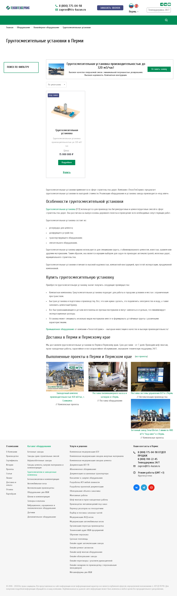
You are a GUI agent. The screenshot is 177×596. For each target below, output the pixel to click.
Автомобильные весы (37, 483)
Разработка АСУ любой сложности (85, 482)
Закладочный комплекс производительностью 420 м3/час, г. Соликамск (67, 397)
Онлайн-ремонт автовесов (81, 547)
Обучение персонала (79, 534)
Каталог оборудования (39, 446)
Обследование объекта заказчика (85, 491)
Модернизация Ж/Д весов (82, 517)
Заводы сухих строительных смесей (43, 456)
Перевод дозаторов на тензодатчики (86, 508)
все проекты (141, 356)
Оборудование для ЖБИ (38, 492)
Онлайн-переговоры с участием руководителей (91, 560)
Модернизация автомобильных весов (87, 521)
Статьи (9, 473)
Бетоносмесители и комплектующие (43, 479)
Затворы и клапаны (36, 501)
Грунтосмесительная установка (67, 132)
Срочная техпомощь (79, 539)
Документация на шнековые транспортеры (89, 473)
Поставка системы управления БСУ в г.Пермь (152, 393)
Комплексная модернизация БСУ (84, 451)
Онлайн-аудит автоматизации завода (87, 543)
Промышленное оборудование (60, 329)
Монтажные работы (78, 495)
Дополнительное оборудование (41, 517)
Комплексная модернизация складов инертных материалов (97, 456)
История (9, 465)
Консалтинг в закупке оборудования (86, 478)
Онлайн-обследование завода (83, 556)
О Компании (11, 451)
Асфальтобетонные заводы (39, 460)
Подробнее (67, 162)
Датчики (31, 512)
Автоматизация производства (40, 488)
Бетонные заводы (35, 451)
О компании (12, 446)
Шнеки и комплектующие (38, 496)
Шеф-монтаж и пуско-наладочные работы (89, 499)
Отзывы (9, 489)
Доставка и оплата (11, 483)
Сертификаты (12, 460)
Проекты (10, 469)
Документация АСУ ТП (79, 465)
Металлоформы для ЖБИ (81, 572)
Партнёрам (11, 493)
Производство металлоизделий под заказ (88, 504)
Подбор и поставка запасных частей (86, 512)
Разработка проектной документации (86, 486)
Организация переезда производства (87, 526)
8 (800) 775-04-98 (70, 6)
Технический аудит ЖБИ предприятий (86, 530)
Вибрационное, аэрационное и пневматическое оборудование (41, 506)
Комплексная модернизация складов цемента (90, 460)
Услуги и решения (78, 446)
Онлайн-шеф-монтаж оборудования (86, 552)
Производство (12, 456)
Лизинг (9, 478)
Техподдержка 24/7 (158, 9)
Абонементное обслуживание (83, 469)
